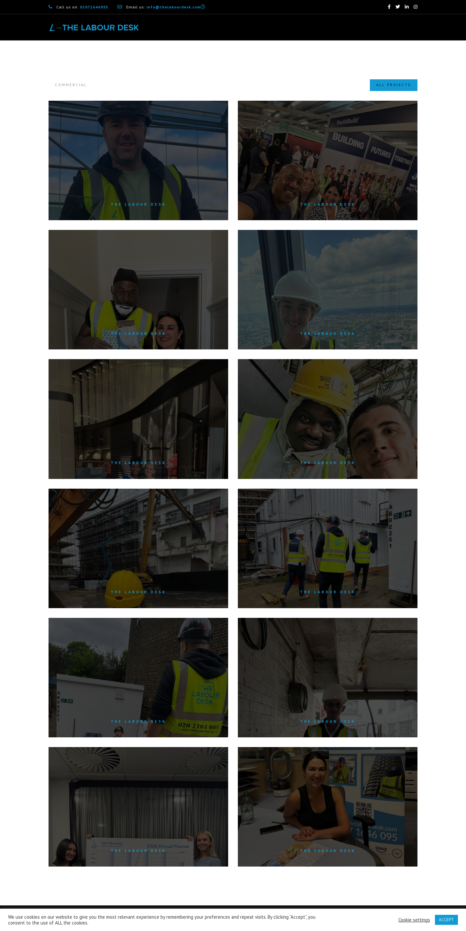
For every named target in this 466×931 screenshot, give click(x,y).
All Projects (393, 85)
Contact (408, 53)
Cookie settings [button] (414, 920)
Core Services (234, 53)
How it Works (321, 53)
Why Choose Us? (277, 53)
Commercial (71, 85)
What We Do (194, 53)
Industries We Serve (370, 53)
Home (163, 53)
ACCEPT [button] (446, 920)
